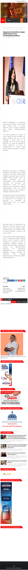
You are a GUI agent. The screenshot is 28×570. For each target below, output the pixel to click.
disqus (19, 302)
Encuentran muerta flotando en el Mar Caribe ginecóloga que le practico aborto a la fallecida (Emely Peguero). (17, 437)
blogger (14, 302)
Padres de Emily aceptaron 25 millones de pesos (17, 461)
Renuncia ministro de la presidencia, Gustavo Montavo (16, 453)
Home (4, 27)
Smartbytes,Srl (17, 568)
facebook (24, 302)
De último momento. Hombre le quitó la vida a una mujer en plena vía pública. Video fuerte (17, 446)
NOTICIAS (8, 27)
